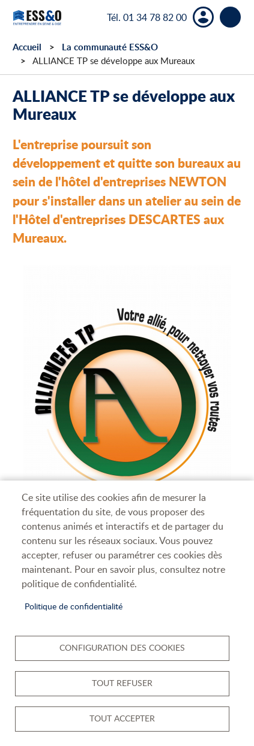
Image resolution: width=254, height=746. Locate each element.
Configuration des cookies (122, 647)
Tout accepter (122, 718)
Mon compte (203, 17)
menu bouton (230, 17)
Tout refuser (122, 682)
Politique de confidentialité (73, 606)
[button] (127, 403)
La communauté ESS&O (110, 47)
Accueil (27, 47)
